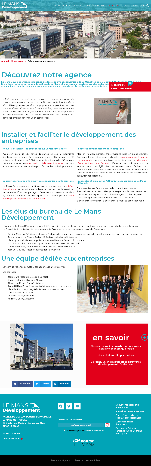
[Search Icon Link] (147, 5)
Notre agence (18, 61)
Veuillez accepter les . (84, 430)
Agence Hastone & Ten (87, 460)
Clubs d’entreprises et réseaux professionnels (128, 416)
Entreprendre (96, 5)
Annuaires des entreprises (129, 411)
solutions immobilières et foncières (44, 163)
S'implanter (77, 5)
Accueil (5, 61)
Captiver (61, 5)
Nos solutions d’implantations (116, 355)
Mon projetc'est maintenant (122, 86)
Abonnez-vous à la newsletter (109, 346)
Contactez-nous (11, 438)
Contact (126, 5)
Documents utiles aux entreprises (127, 406)
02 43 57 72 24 (11, 433)
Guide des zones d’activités (124, 423)
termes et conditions (94, 430)
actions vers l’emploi (97, 163)
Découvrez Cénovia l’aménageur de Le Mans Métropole (128, 431)
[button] (22, 384)
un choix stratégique (115, 361)
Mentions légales (60, 460)
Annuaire (138, 5)
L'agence (114, 5)
